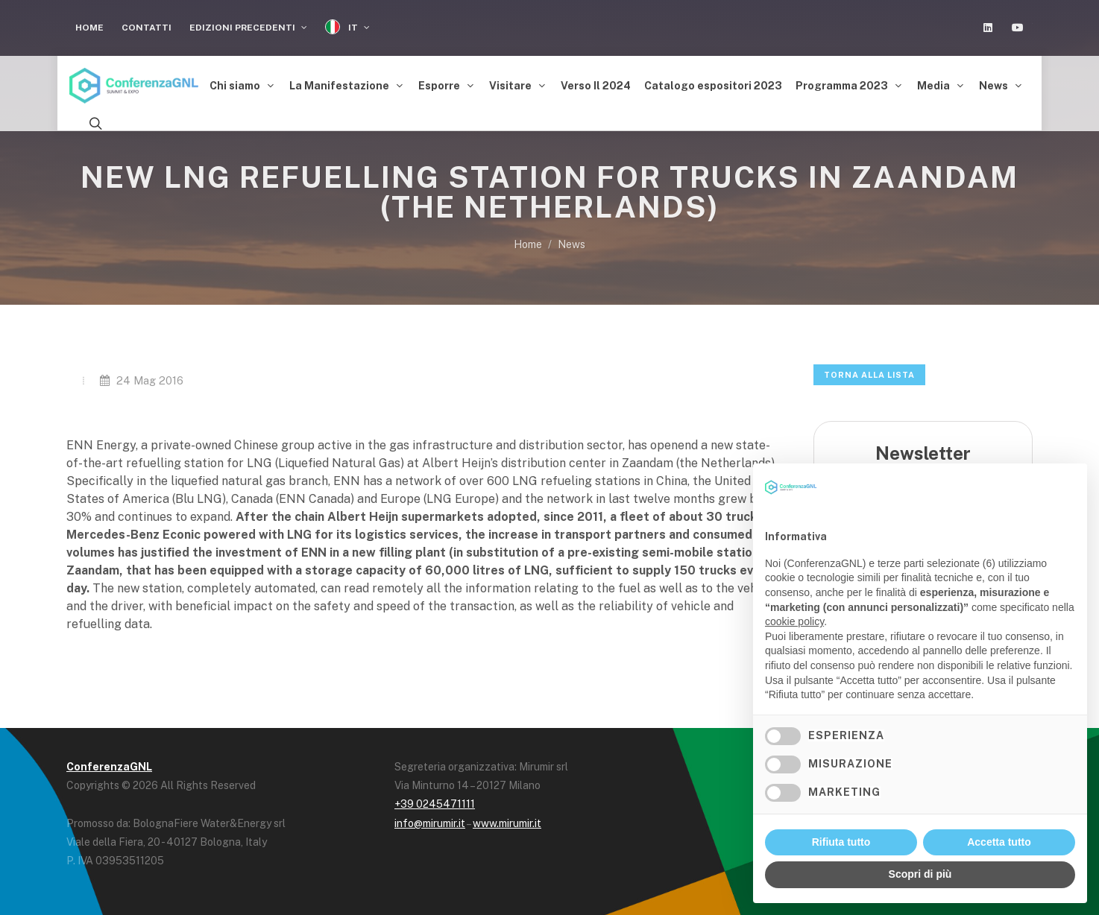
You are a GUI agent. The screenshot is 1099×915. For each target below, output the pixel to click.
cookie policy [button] (794, 621)
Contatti (146, 27)
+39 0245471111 (434, 804)
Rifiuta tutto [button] (841, 842)
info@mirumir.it (429, 823)
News (571, 244)
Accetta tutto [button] (999, 842)
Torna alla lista (869, 374)
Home (89, 27)
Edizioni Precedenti (248, 27)
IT (347, 27)
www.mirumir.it (507, 823)
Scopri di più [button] (920, 874)
